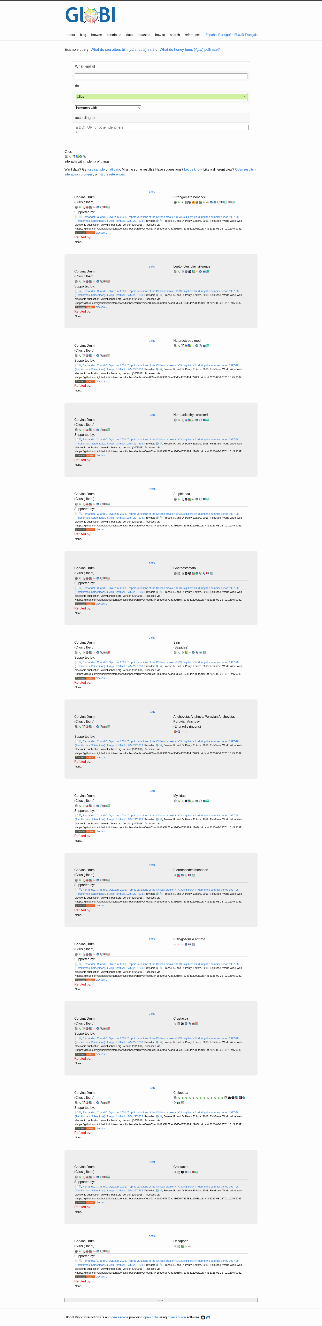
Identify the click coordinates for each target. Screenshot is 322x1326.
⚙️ (157, 220)
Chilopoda (180, 1092)
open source (177, 1317)
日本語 (239, 35)
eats (152, 192)
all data (114, 169)
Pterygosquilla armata (189, 939)
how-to (160, 35)
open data (150, 1317)
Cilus (68, 151)
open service (119, 1317)
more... (161, 1300)
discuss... (101, 232)
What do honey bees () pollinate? (190, 49)
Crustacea (180, 1018)
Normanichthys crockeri (190, 415)
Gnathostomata (184, 568)
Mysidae (179, 795)
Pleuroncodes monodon (190, 870)
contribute (114, 35)
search (175, 35)
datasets (144, 35)
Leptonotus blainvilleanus (191, 266)
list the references (112, 174)
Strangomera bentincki (189, 197)
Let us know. (193, 169)
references (192, 35)
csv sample (96, 169)
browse (96, 35)
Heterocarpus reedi (187, 340)
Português (225, 35)
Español (211, 35)
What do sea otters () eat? (122, 49)
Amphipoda (181, 494)
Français (251, 35)
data (129, 35)
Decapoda (180, 1241)
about (71, 35)
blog (83, 35)
